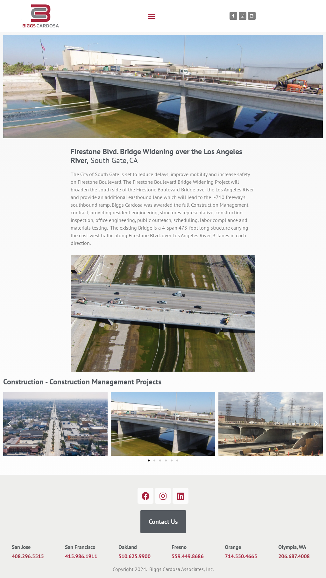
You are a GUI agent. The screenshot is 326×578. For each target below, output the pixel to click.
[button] (152, 16)
